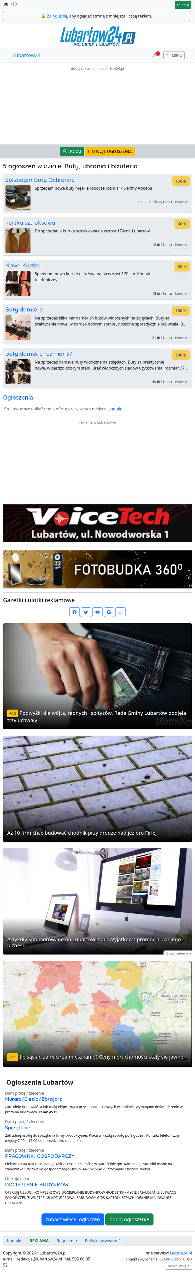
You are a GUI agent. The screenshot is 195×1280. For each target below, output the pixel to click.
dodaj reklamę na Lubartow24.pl (97, 68)
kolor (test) (177, 1265)
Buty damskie (24, 309)
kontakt (181, 202)
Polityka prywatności (104, 1240)
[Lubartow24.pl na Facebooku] (74, 612)
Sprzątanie (17, 1127)
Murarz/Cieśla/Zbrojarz (33, 1099)
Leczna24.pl (181, 1253)
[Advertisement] (97, 106)
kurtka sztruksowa (30, 222)
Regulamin (67, 1240)
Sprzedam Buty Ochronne (40, 179)
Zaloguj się (57, 16)
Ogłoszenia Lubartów (39, 1082)
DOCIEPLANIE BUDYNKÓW (37, 1184)
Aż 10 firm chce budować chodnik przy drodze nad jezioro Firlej (82, 832)
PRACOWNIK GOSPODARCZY (39, 1156)
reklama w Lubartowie (97, 422)
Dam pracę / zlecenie (24, 1093)
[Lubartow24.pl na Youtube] (97, 612)
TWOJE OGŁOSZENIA (110, 151)
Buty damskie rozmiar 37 (38, 353)
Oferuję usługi (18, 1178)
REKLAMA (39, 1240)
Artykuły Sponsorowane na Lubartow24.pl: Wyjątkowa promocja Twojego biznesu (94, 942)
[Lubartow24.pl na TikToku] (120, 612)
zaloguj (183, 5)
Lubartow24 (26, 55)
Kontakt (14, 1240)
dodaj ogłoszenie (129, 1219)
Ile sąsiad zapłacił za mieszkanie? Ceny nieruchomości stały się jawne (102, 1056)
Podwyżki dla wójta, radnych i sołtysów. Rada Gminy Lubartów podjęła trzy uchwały (96, 717)
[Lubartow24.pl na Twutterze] (86, 612)
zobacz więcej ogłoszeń (73, 1219)
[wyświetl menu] (173, 55)
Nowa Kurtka (23, 265)
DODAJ (72, 151)
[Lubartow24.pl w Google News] (109, 612)
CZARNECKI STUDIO (176, 1259)
